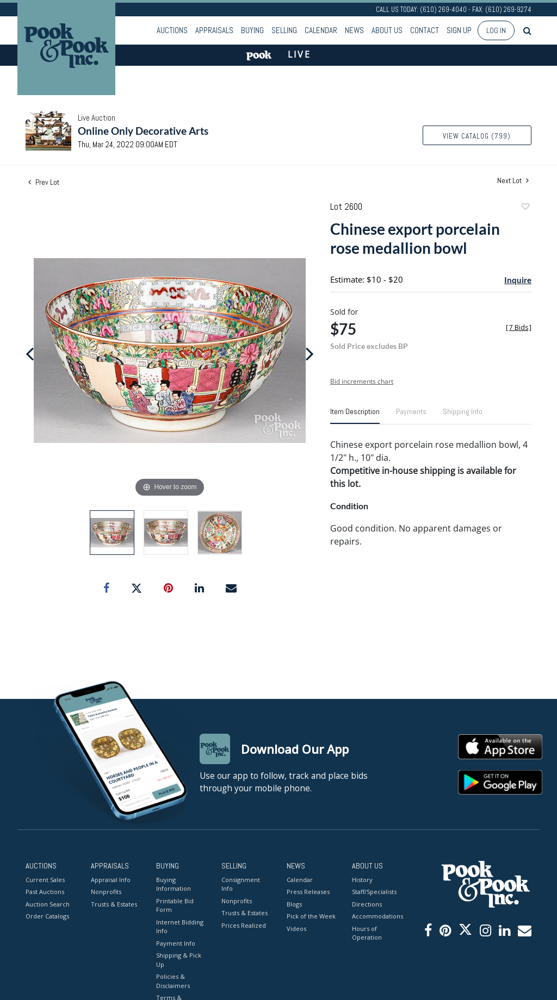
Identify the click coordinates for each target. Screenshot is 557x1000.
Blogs (294, 904)
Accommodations (376, 916)
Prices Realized (243, 925)
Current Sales (45, 880)
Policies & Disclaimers (173, 981)
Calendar (321, 30)
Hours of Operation (367, 933)
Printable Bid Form (175, 905)
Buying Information (173, 884)
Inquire (517, 280)
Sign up (459, 30)
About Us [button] (387, 30)
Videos (296, 928)
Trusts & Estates (114, 904)
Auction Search (48, 904)
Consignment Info (240, 884)
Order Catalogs (47, 916)
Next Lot (513, 180)
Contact (424, 30)
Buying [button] (252, 30)
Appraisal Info (111, 880)
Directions (367, 904)
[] (518, 327)
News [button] (354, 30)
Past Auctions (45, 892)
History (362, 880)
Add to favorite (524, 208)
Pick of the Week (311, 916)
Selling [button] (284, 30)
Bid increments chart (361, 381)
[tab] (355, 415)
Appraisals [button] (214, 30)
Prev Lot (43, 182)
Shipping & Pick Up (178, 959)
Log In (496, 30)
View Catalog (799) (477, 136)
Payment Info (175, 943)
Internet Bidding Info (179, 926)
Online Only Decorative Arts (143, 130)
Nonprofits (106, 892)
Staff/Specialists (374, 892)
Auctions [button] (172, 30)
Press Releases (308, 892)
